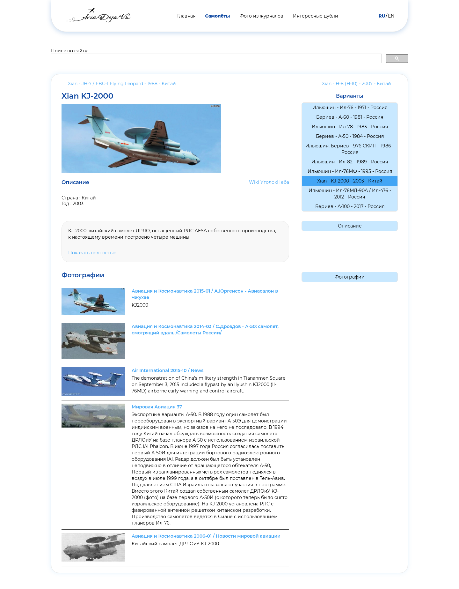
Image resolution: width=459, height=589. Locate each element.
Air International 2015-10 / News (167, 370)
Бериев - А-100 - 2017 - (349, 206)
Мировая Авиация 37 (157, 407)
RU (381, 16)
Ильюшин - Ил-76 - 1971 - (349, 107)
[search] (215, 59)
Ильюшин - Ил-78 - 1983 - (350, 127)
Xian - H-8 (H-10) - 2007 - (356, 83)
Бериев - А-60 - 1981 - (349, 117)
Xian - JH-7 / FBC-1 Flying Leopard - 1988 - (122, 83)
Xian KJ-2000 (87, 96)
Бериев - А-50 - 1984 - (350, 136)
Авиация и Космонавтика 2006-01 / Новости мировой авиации (206, 536)
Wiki (254, 182)
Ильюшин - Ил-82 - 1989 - (349, 162)
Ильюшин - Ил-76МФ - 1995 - (350, 171)
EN (391, 16)
